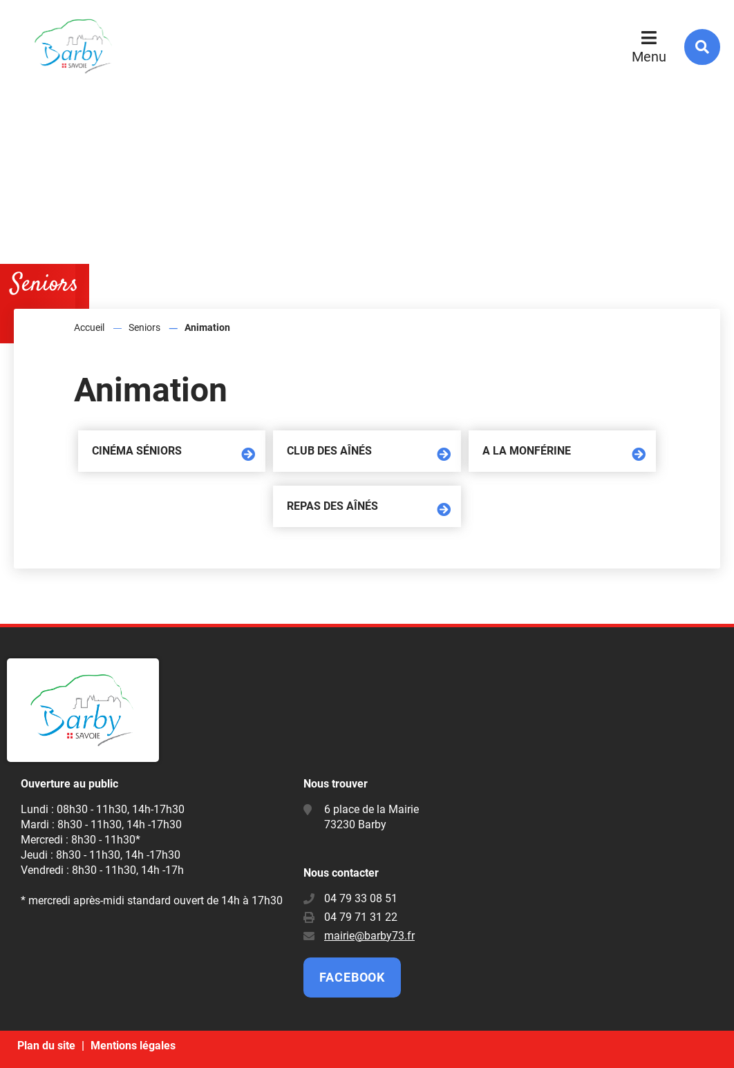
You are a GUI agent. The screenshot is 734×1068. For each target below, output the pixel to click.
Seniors (144, 327)
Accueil (89, 327)
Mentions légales (133, 1045)
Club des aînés (329, 450)
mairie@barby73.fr (369, 935)
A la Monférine (526, 450)
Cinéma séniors (137, 450)
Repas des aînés (332, 506)
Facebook (352, 977)
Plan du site (46, 1045)
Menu (649, 56)
